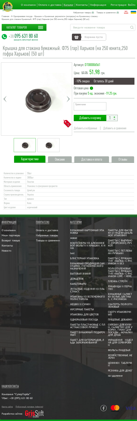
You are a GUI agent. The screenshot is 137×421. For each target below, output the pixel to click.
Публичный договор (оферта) (29, 407)
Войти (131, 5)
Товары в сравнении (48, 240)
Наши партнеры (11, 235)
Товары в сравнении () (107, 13)
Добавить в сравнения (114, 128)
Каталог (69, 5)
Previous (5, 99)
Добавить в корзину (90, 118)
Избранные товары (47, 235)
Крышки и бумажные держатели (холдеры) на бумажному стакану (66, 16)
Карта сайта (7, 407)
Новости (6, 250)
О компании (28, 5)
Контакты (82, 5)
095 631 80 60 (23, 36)
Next (68, 99)
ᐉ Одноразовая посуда (21, 16)
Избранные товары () (83, 13)
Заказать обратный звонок (26, 40)
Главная (5, 16)
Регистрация (118, 5)
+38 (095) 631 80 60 (21, 398)
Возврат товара (11, 240)
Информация (98, 5)
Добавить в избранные (85, 128)
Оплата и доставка (49, 5)
